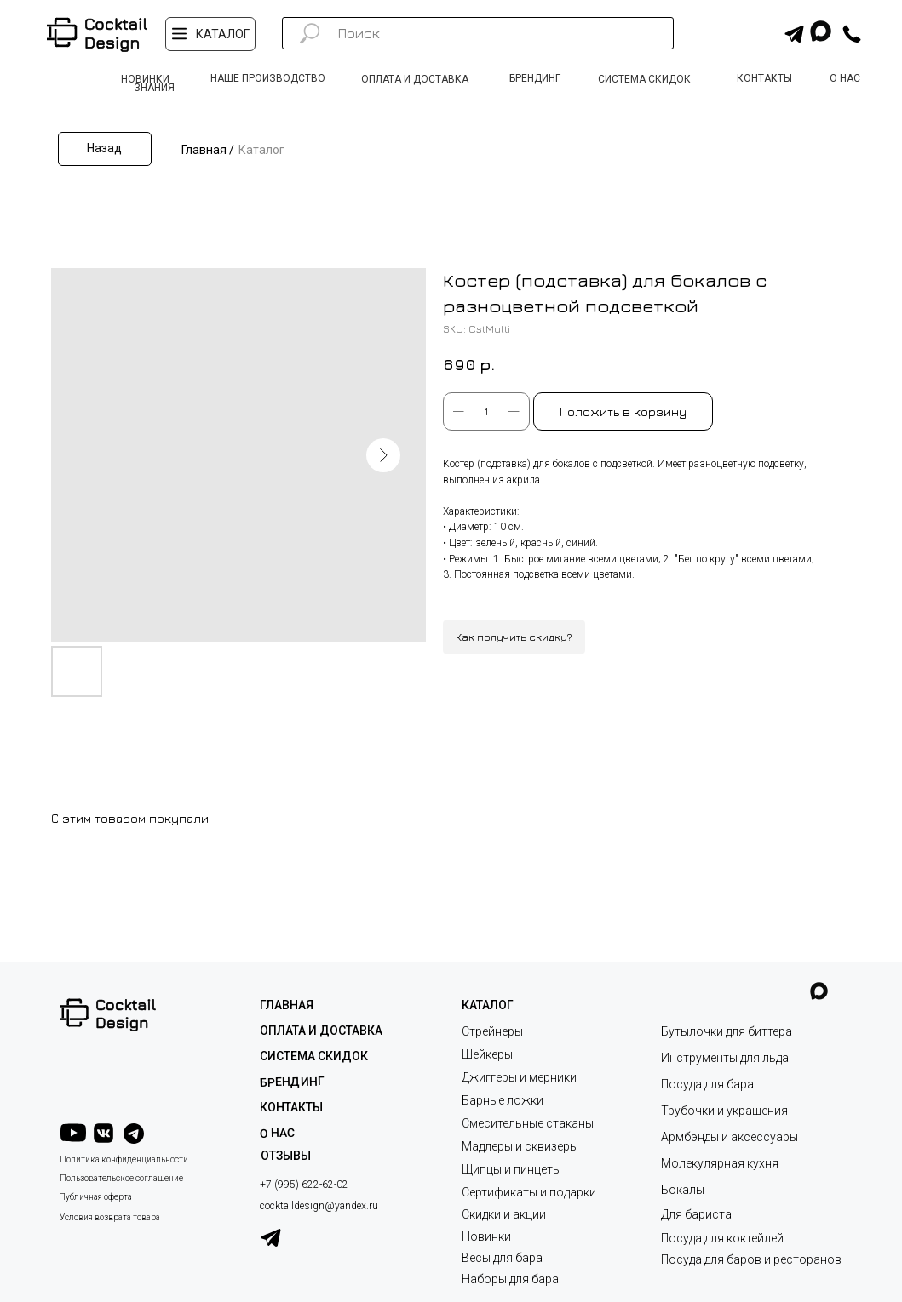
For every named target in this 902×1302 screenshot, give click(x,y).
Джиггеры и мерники (519, 1077)
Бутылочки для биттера (726, 1031)
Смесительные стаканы (528, 1123)
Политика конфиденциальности (124, 1159)
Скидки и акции (504, 1214)
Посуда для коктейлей (722, 1238)
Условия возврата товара (110, 1217)
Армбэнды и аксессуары (729, 1137)
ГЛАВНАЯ (286, 1005)
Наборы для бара (510, 1279)
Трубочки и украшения (724, 1110)
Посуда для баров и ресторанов (751, 1259)
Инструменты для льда (725, 1058)
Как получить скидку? (514, 637)
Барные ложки (502, 1100)
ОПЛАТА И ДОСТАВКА (321, 1030)
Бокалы (682, 1189)
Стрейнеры (492, 1031)
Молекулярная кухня (719, 1163)
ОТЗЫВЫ (286, 1155)
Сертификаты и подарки (529, 1192)
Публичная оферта (95, 1197)
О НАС (276, 1133)
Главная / (207, 150)
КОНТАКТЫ (291, 1107)
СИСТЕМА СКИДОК (314, 1056)
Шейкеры (487, 1054)
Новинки (486, 1236)
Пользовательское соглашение (121, 1178)
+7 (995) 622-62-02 (304, 1185)
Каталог (261, 150)
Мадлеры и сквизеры (520, 1146)
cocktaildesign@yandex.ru (319, 1206)
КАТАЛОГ (488, 1005)
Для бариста (696, 1214)
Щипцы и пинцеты (511, 1169)
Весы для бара (502, 1258)
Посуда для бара (707, 1084)
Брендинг (291, 1081)
